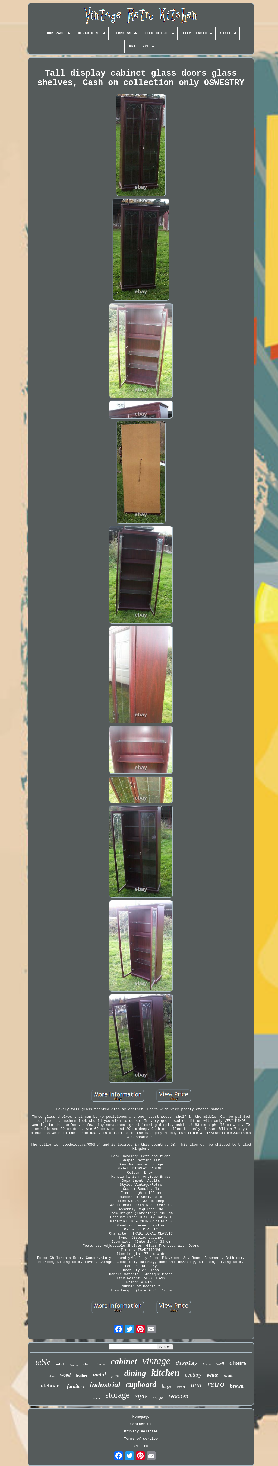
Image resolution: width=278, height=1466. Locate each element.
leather (81, 1376)
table (42, 1362)
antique (158, 1398)
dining (135, 1373)
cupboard (141, 1384)
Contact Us (140, 1424)
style (141, 1396)
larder (181, 1387)
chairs (238, 1362)
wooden (178, 1396)
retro (216, 1384)
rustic (228, 1375)
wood (65, 1375)
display (186, 1364)
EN (136, 1446)
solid (59, 1364)
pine (115, 1375)
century (193, 1375)
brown (237, 1386)
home (207, 1364)
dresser (100, 1364)
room (96, 1398)
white (212, 1375)
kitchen (165, 1373)
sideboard (50, 1385)
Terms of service (141, 1439)
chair (86, 1364)
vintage (156, 1361)
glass (52, 1376)
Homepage (140, 1417)
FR (146, 1446)
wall (220, 1364)
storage (117, 1395)
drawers (73, 1365)
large (166, 1386)
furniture (75, 1386)
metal (99, 1374)
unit (196, 1385)
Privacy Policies (141, 1431)
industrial (105, 1384)
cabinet (124, 1361)
